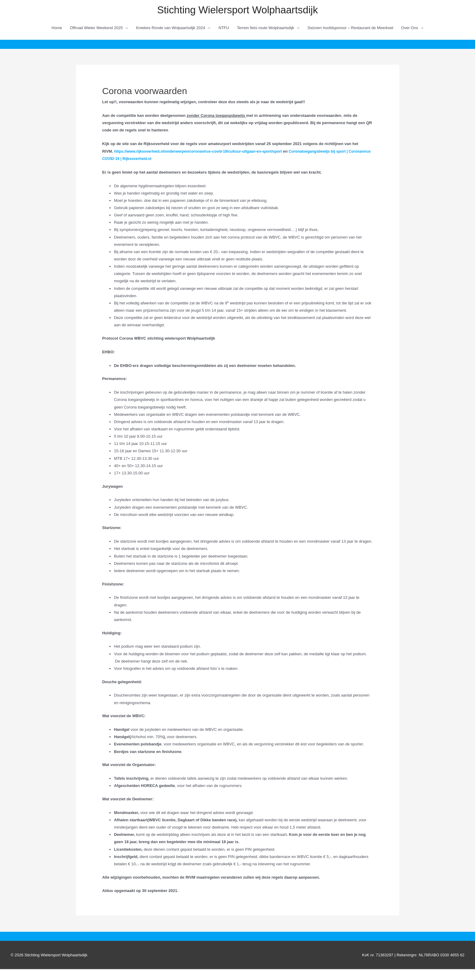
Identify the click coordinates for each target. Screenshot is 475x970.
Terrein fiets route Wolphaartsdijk (265, 28)
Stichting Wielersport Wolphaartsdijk (237, 10)
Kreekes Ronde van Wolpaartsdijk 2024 (170, 28)
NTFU (223, 28)
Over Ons (409, 28)
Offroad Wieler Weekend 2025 (96, 28)
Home (56, 28)
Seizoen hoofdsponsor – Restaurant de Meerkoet (350, 28)
